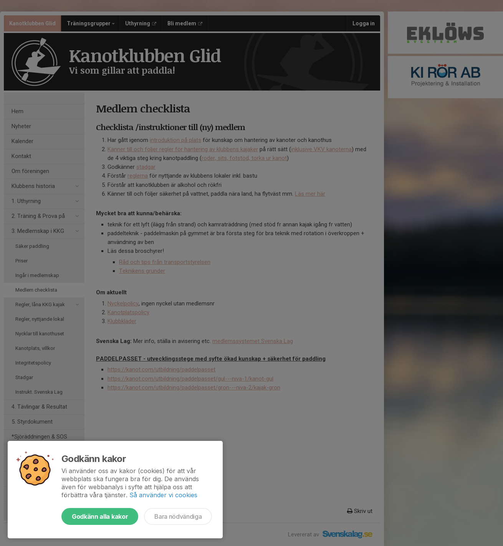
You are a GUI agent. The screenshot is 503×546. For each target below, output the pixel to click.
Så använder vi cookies (163, 495)
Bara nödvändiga (178, 516)
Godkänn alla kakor (100, 516)
